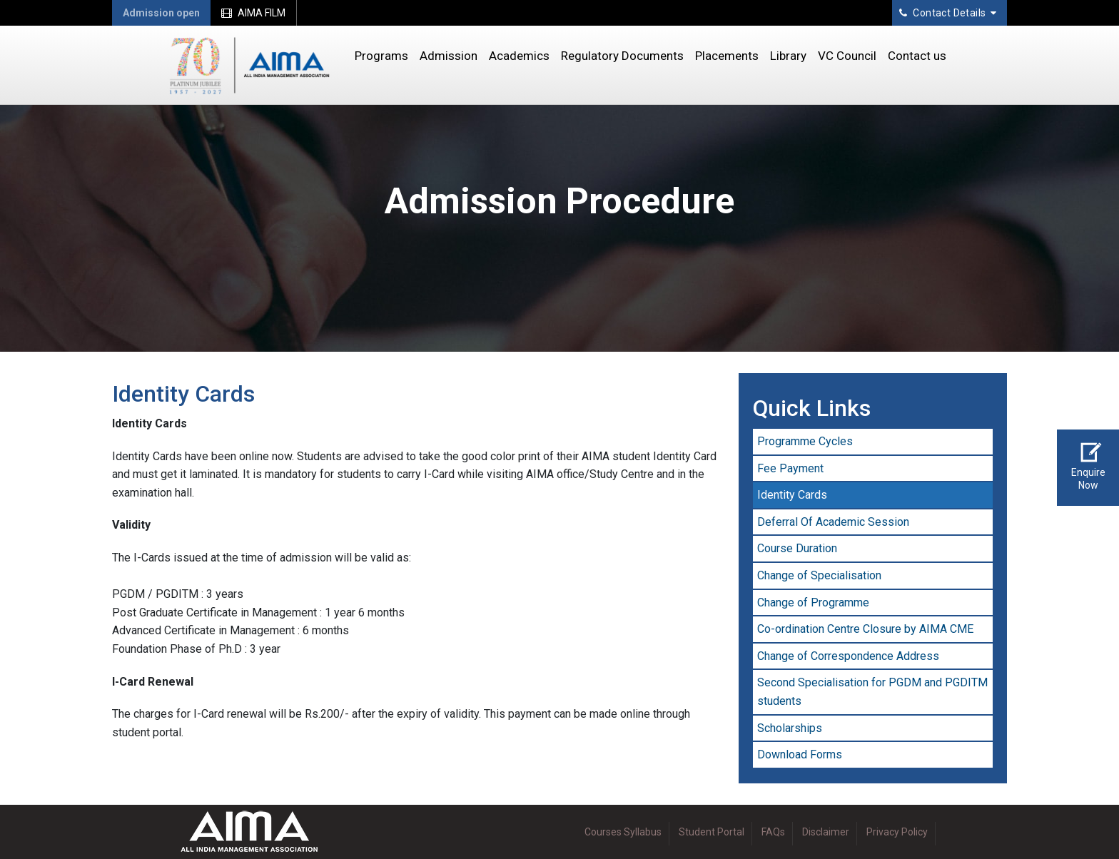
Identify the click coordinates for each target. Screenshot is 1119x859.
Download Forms (799, 754)
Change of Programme (813, 602)
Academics (519, 56)
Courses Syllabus (623, 832)
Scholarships (789, 728)
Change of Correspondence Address (848, 656)
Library (788, 56)
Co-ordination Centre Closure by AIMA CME (865, 629)
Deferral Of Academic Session (833, 522)
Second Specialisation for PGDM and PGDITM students (872, 692)
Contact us (917, 56)
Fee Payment (790, 468)
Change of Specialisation (819, 575)
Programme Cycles (805, 441)
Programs (381, 56)
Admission (448, 56)
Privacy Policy (897, 832)
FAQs (773, 832)
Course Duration (797, 548)
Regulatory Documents (622, 56)
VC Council (847, 56)
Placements (727, 56)
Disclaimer (825, 832)
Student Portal (711, 832)
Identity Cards (792, 495)
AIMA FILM (253, 13)
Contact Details (948, 13)
